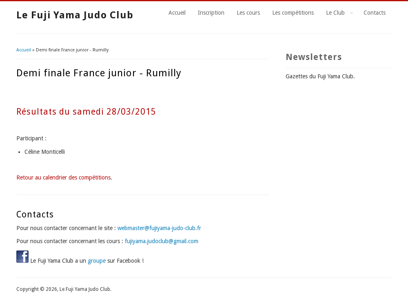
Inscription (211, 12)
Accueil (177, 12)
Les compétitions (293, 12)
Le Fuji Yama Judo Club (74, 15)
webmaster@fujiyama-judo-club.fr (159, 228)
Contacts (375, 12)
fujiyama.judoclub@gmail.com (161, 241)
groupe (97, 260)
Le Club (336, 13)
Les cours (248, 12)
